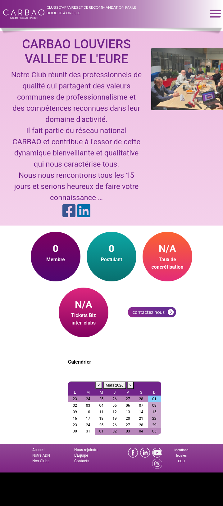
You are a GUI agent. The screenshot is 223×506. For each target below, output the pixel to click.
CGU (181, 461)
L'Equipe (81, 455)
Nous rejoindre (86, 450)
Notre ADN (41, 455)
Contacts (81, 461)
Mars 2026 (114, 385)
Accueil (38, 450)
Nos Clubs (40, 461)
